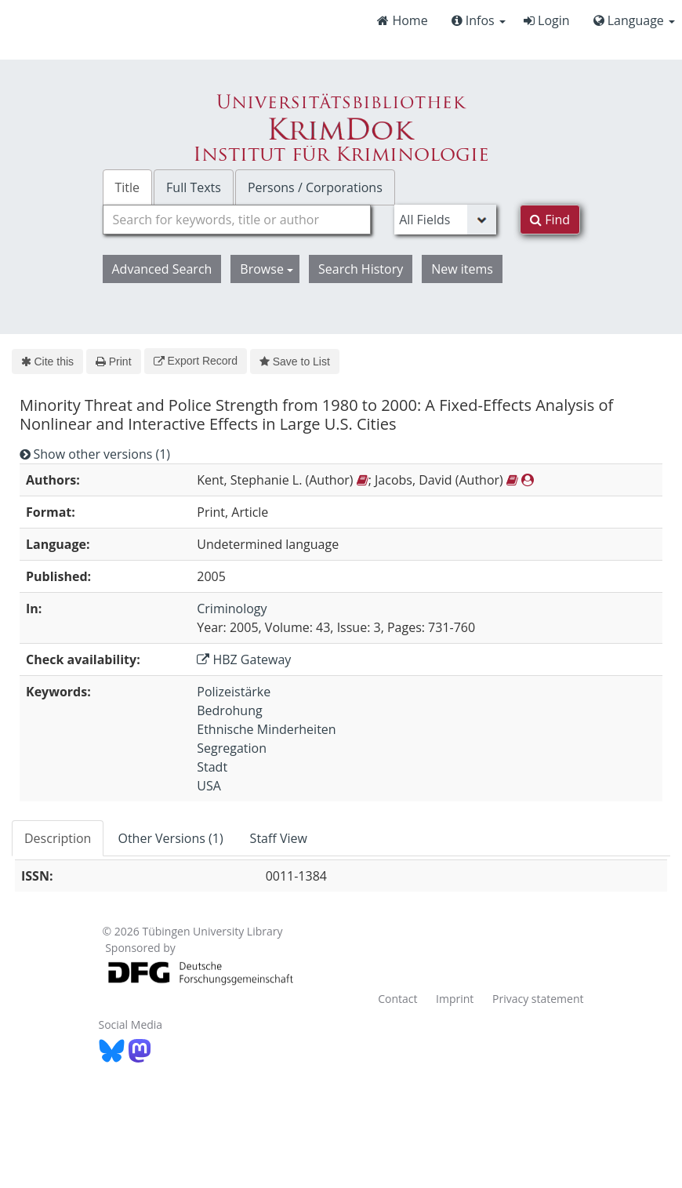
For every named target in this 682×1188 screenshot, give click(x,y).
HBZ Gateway (244, 659)
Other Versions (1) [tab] (170, 838)
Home (402, 20)
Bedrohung (229, 710)
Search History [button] (360, 269)
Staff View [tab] (278, 838)
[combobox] (237, 219)
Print (113, 361)
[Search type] (445, 219)
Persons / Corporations (315, 187)
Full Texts (193, 187)
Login (547, 20)
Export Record (196, 360)
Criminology (232, 608)
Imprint (454, 998)
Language (634, 20)
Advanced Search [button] (162, 269)
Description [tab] (57, 838)
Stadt (212, 767)
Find (550, 219)
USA (209, 785)
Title (127, 187)
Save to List (294, 361)
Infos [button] (479, 20)
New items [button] (462, 269)
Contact (397, 998)
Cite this (47, 361)
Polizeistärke (233, 691)
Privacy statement (538, 998)
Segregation (232, 748)
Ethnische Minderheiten (266, 729)
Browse (266, 269)
